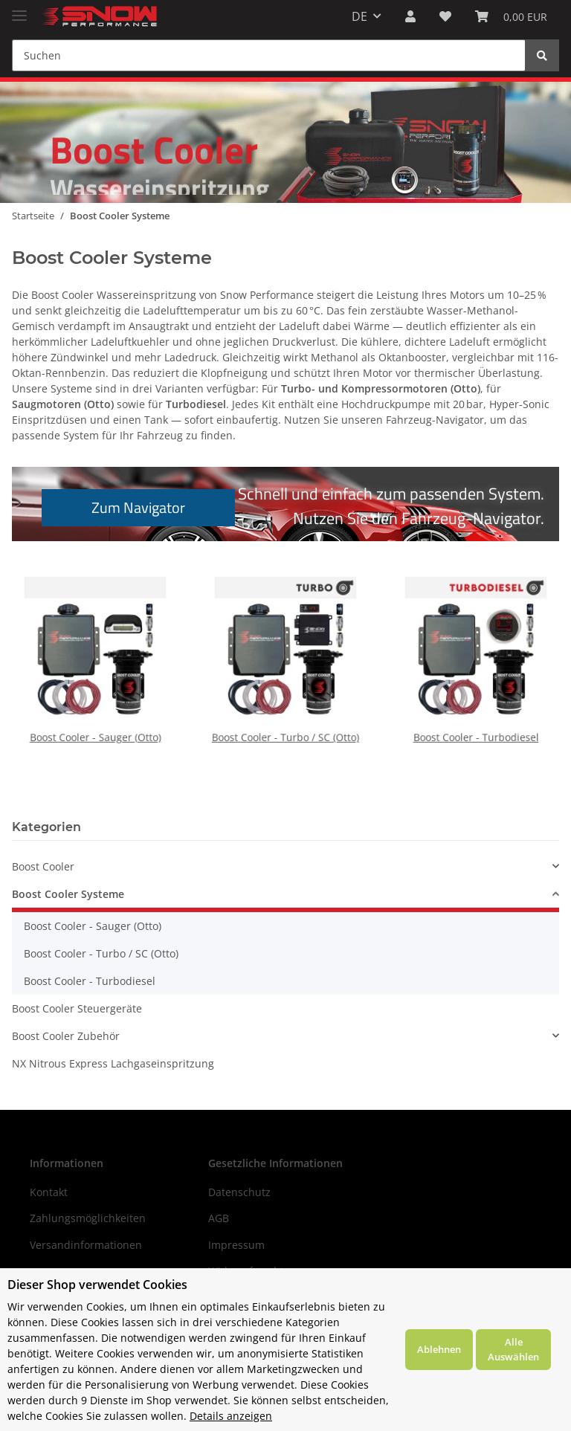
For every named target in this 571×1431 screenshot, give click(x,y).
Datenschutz (239, 1192)
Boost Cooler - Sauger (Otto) (95, 712)
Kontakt (49, 1192)
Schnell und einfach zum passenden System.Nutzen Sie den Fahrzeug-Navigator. (293, 506)
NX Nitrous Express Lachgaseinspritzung (113, 1063)
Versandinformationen (86, 1245)
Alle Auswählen (513, 1349)
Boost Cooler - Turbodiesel (476, 712)
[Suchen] (269, 55)
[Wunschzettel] (445, 16)
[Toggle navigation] (19, 9)
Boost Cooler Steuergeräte (77, 1008)
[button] (410, 16)
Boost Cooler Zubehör (66, 1036)
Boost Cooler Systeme (68, 894)
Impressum (236, 1245)
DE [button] (359, 16)
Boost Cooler (43, 866)
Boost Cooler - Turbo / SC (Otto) (285, 712)
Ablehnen (439, 1349)
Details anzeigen (231, 1416)
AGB (218, 1218)
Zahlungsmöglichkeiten (88, 1218)
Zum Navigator (138, 507)
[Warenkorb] (511, 16)
